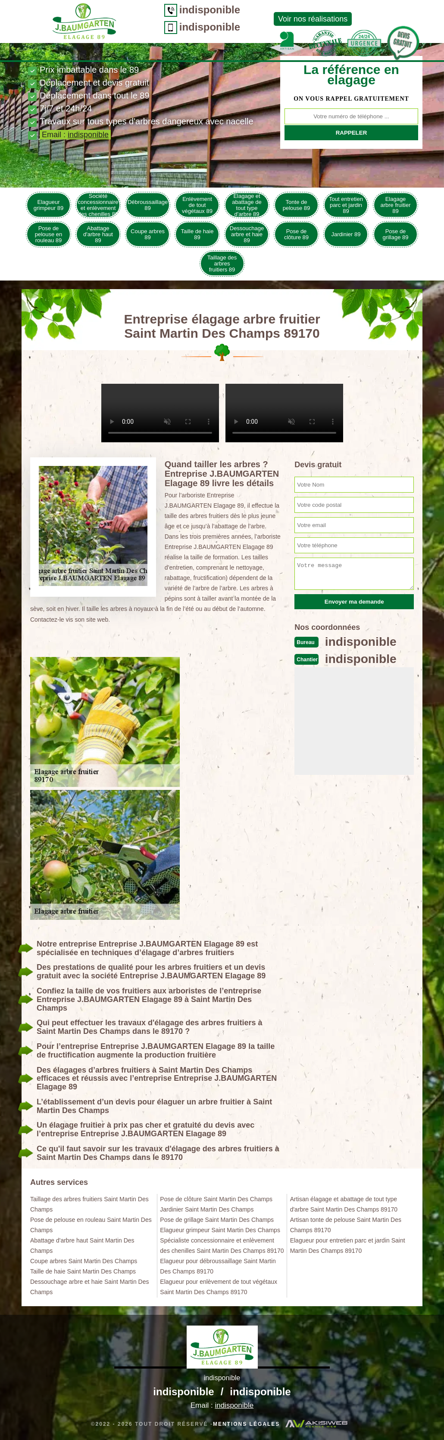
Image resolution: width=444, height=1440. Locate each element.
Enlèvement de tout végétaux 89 (197, 205)
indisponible (168, 9)
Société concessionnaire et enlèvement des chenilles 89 (98, 205)
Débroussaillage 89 (148, 205)
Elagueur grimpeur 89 (48, 205)
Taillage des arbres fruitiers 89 (222, 263)
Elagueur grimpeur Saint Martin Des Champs (220, 1230)
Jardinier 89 (346, 234)
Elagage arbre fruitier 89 (395, 205)
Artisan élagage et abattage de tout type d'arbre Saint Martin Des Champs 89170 (343, 1204)
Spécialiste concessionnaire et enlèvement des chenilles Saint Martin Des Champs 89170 (222, 1245)
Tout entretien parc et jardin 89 (346, 205)
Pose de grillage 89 (396, 234)
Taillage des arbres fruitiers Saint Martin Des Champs (89, 1204)
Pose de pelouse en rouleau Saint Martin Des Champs (91, 1224)
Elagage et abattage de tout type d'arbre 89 (247, 205)
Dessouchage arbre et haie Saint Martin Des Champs (89, 1286)
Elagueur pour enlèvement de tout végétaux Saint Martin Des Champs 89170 (218, 1286)
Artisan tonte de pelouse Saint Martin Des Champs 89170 (345, 1224)
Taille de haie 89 (197, 234)
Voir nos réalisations (271, 19)
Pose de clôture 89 (296, 234)
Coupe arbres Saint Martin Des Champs (83, 1261)
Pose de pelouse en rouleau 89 (49, 234)
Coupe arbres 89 (148, 234)
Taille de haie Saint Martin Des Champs (83, 1271)
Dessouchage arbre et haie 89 (247, 234)
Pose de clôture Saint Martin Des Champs (216, 1199)
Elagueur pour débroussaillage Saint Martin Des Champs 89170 (218, 1266)
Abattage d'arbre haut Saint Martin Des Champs (82, 1245)
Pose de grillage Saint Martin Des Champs (217, 1219)
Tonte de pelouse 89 (296, 205)
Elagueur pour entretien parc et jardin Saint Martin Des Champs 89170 (347, 1245)
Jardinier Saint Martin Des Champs (206, 1209)
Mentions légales (246, 1424)
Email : (75, 134)
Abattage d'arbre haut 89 (98, 234)
